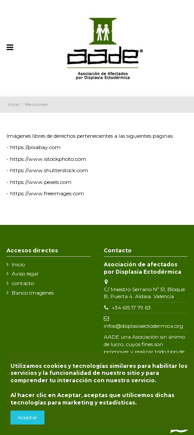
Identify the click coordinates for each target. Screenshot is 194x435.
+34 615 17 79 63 (131, 307)
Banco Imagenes (33, 292)
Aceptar (27, 417)
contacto (23, 283)
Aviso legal (25, 273)
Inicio (18, 264)
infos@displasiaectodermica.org (143, 326)
